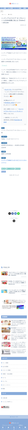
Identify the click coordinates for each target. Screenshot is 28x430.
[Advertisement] (14, 30)
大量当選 (17, 168)
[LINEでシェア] (18, 213)
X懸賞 (3, 168)
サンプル (5, 381)
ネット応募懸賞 (10, 168)
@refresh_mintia (9, 102)
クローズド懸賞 (6, 370)
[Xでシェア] (9, 213)
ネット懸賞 (5, 362)
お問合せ (21, 425)
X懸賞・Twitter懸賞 (7, 374)
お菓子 (3, 171)
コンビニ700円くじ (7, 401)
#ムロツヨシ (8, 89)
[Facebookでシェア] (12, 213)
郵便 (4, 388)
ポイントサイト (6, 385)
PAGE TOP (14, 417)
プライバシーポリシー (7, 425)
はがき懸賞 (5, 366)
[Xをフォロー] (14, 221)
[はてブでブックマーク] (15, 213)
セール (4, 377)
